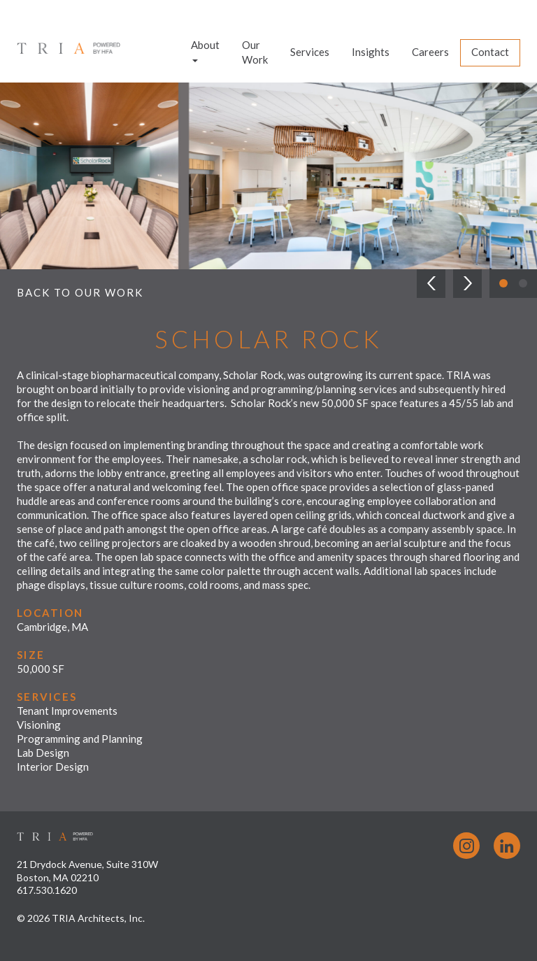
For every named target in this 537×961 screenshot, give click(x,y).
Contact (490, 51)
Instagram (466, 845)
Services (309, 51)
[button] (431, 283)
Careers (430, 51)
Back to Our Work (80, 292)
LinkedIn (507, 845)
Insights (370, 51)
